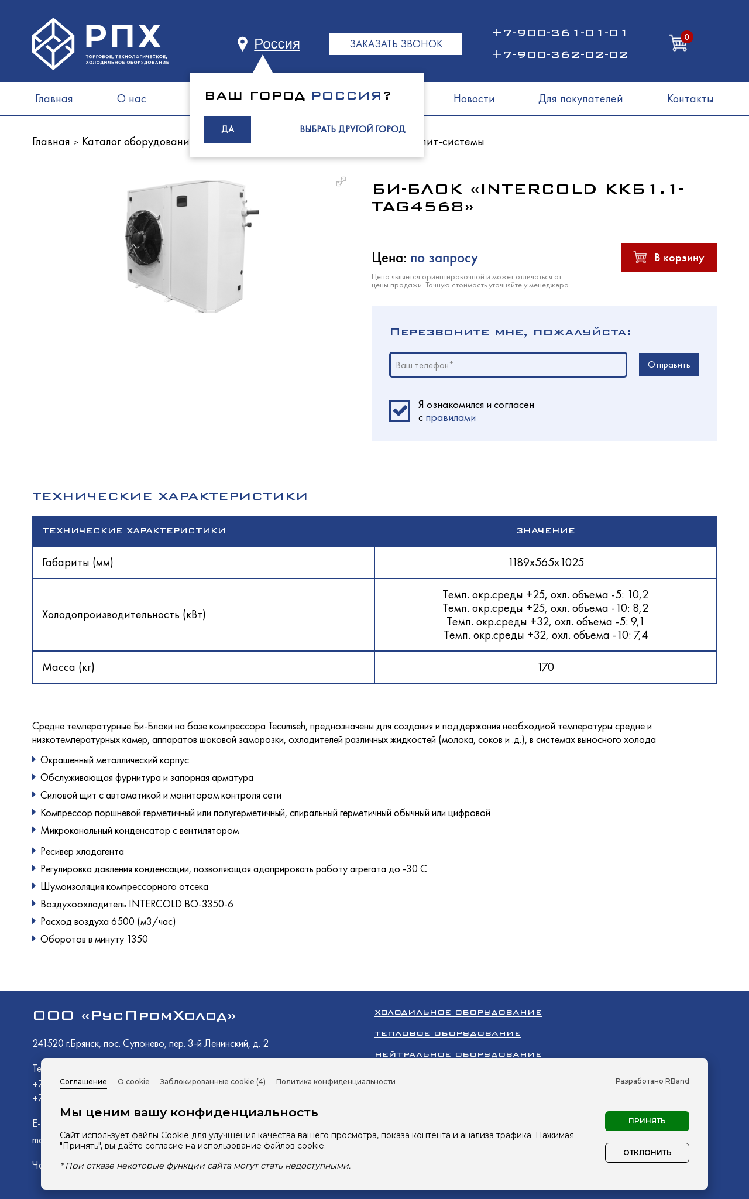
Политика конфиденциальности (336, 1081)
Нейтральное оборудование (458, 1054)
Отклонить (647, 1152)
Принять (647, 1120)
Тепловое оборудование (447, 1033)
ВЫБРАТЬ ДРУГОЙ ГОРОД (353, 129)
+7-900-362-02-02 (560, 54)
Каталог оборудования (138, 141)
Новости (474, 98)
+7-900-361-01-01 (560, 32)
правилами (450, 417)
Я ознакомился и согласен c (476, 411)
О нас (131, 98)
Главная (54, 98)
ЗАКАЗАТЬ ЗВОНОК (395, 43)
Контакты (690, 98)
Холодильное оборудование (458, 1012)
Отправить (669, 364)
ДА (227, 129)
